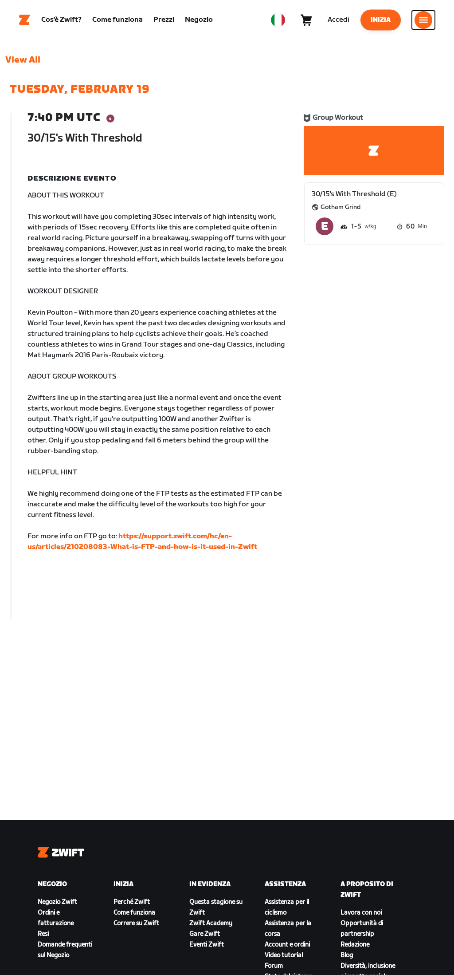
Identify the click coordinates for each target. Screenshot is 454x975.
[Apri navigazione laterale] (423, 20)
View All (22, 60)
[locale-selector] (278, 20)
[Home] (24, 20)
